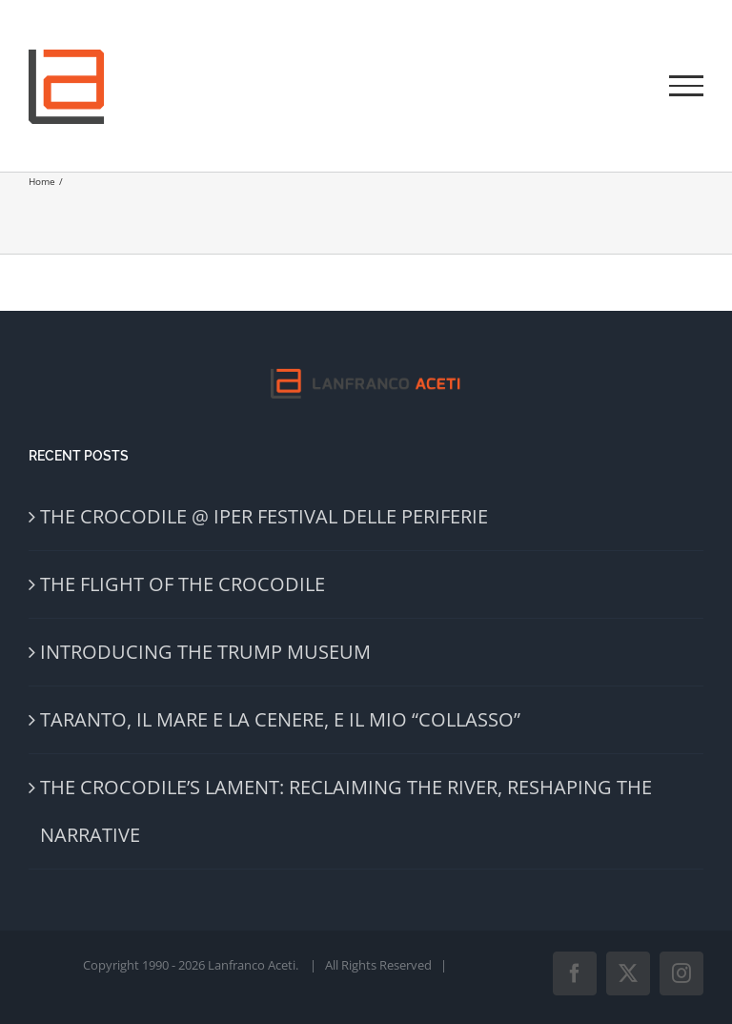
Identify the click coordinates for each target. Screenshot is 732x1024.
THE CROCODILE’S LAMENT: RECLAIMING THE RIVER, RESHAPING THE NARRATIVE (346, 811)
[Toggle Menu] (686, 85)
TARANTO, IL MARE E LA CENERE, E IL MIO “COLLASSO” (280, 719)
